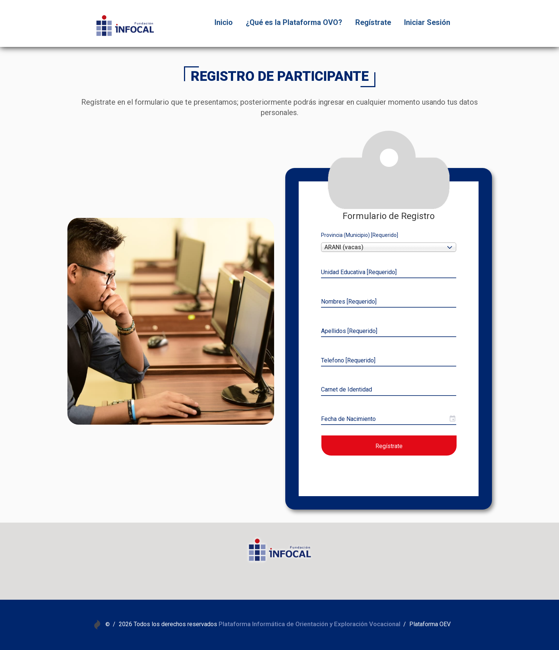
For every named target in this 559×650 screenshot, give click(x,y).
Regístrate (373, 22)
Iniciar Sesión (427, 22)
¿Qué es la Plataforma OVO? (294, 22)
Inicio (224, 22)
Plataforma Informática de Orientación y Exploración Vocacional (309, 624)
